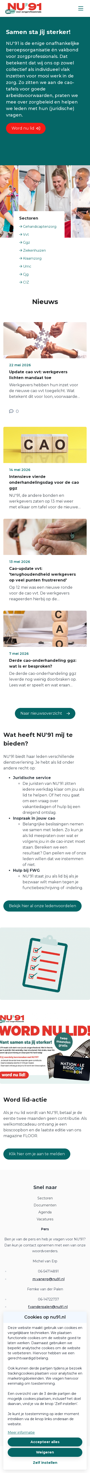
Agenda (45, 1212)
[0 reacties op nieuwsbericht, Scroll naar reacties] (14, 411)
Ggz (24, 242)
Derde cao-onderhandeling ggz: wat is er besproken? (42, 663)
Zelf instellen (45, 1462)
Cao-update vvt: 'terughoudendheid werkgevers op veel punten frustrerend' (42, 574)
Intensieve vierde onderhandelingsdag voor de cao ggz (44, 482)
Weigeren (45, 1452)
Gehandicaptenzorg (37, 226)
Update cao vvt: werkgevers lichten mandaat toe (38, 375)
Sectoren (45, 1198)
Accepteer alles (45, 1442)
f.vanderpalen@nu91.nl (48, 1307)
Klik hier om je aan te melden (37, 1154)
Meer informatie (21, 1432)
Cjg (24, 274)
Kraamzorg (30, 258)
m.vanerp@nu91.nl (48, 1279)
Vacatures (45, 1219)
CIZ (24, 282)
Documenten (45, 1205)
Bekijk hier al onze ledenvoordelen (42, 906)
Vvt (24, 234)
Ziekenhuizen (32, 250)
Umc (25, 266)
